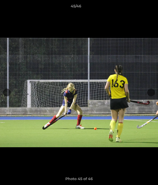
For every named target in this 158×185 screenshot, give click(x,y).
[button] (139, 7)
